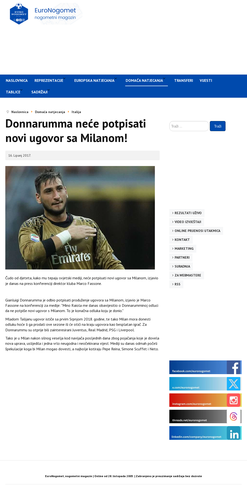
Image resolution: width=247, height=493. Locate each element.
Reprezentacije (48, 80)
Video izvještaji (188, 222)
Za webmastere (188, 275)
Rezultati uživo (188, 213)
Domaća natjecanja (144, 80)
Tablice (13, 92)
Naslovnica (17, 80)
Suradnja (182, 266)
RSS (177, 284)
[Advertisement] (167, 36)
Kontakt (182, 239)
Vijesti (206, 80)
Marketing (184, 248)
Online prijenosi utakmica (197, 231)
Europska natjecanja (94, 80)
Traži (217, 126)
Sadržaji (39, 92)
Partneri (182, 257)
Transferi (183, 80)
